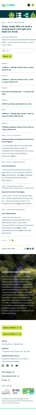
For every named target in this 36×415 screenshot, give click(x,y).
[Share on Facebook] (30, 248)
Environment (17, 135)
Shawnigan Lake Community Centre (12, 188)
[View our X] (12, 366)
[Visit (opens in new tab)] (28, 391)
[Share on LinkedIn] (33, 248)
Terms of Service (11, 403)
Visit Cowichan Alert (9, 376)
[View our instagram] (3, 366)
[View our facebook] (7, 366)
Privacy (4, 380)
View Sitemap (7, 372)
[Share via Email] (27, 248)
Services (9, 135)
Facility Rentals (29, 188)
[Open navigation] (32, 5)
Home (3, 22)
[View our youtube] (17, 366)
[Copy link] (25, 248)
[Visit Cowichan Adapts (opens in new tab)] (6, 391)
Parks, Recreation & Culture (15, 186)
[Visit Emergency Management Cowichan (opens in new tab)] (16, 391)
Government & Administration (16, 209)
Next (12, 240)
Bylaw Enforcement (19, 162)
